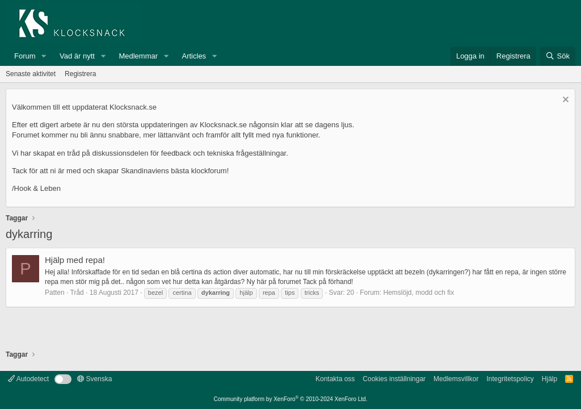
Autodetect (28, 379)
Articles (194, 56)
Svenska (94, 379)
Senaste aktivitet (31, 74)
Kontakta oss (335, 379)
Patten (55, 293)
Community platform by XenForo (291, 399)
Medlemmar (138, 56)
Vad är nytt (77, 56)
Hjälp (549, 379)
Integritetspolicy (509, 379)
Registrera (80, 74)
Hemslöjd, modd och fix (419, 293)
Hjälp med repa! (75, 260)
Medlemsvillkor (455, 379)
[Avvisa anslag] (564, 101)
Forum (25, 56)
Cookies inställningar (394, 379)
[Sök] (557, 56)
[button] (43, 56)
